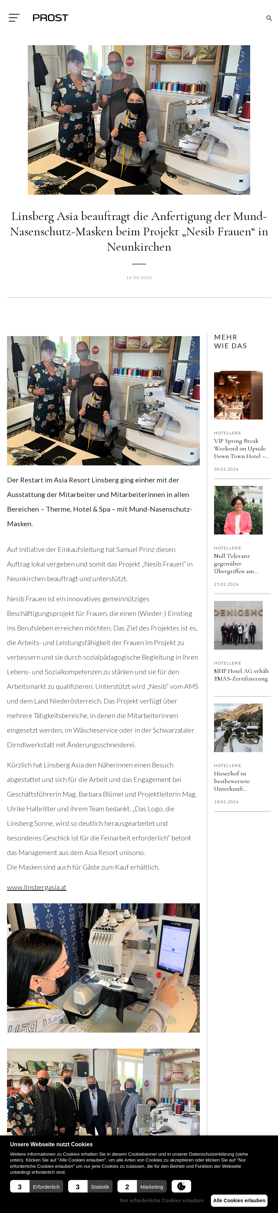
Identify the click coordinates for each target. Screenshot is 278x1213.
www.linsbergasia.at (36, 887)
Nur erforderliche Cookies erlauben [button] (155, 1200)
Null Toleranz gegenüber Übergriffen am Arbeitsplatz (234, 563)
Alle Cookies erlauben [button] (237, 1200)
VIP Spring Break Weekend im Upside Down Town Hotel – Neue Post (240, 448)
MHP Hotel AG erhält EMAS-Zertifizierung (241, 674)
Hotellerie (228, 432)
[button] (36, 1186)
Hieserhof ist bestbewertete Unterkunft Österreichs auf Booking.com (235, 781)
